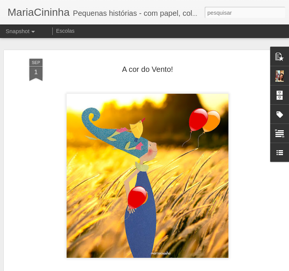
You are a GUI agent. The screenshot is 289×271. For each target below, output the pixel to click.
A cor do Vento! (147, 63)
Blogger (174, 267)
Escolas (65, 31)
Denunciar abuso (199, 267)
